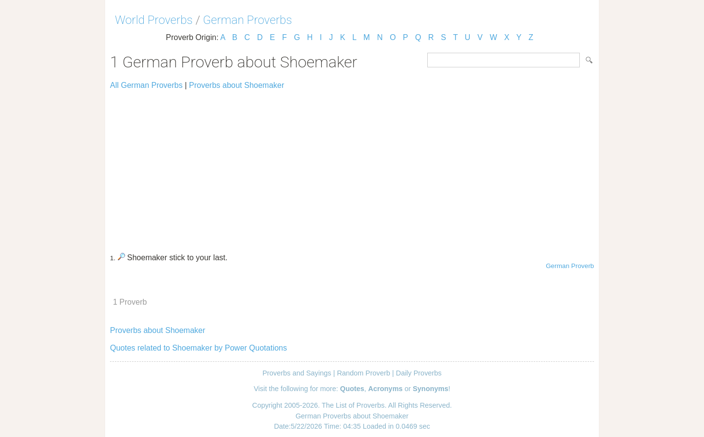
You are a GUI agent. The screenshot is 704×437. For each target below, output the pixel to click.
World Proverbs (154, 20)
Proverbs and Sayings (297, 373)
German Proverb (570, 266)
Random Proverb (363, 373)
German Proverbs (247, 20)
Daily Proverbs (419, 373)
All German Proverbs (146, 85)
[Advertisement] (352, 167)
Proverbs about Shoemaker (237, 85)
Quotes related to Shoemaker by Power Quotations (198, 348)
